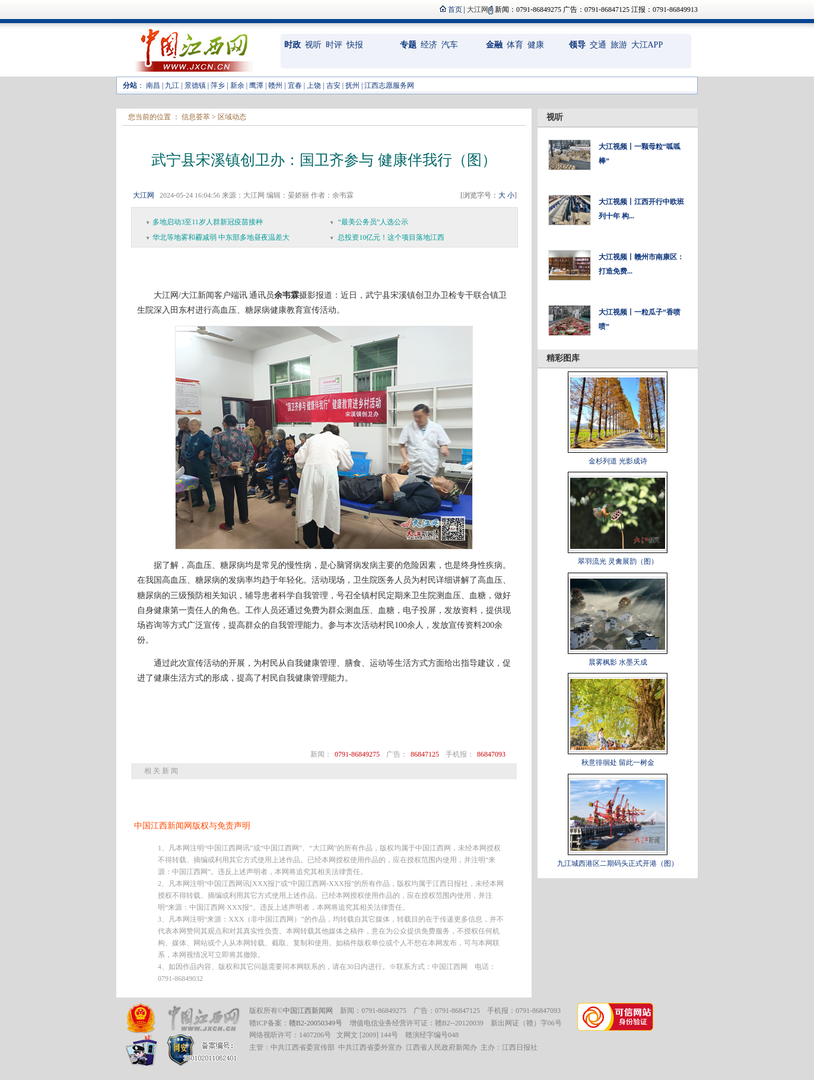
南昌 (153, 85)
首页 (455, 9)
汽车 (449, 44)
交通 (598, 44)
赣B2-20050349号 (315, 1023)
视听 (313, 44)
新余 (237, 85)
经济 (429, 44)
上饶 (314, 85)
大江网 (143, 195)
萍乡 (218, 85)
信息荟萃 (196, 117)
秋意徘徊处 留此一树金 (617, 762)
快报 (354, 44)
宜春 (295, 85)
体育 (515, 44)
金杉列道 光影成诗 (618, 461)
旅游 (618, 44)
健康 (535, 44)
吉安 (333, 85)
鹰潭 (256, 85)
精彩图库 (563, 358)
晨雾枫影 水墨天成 (618, 662)
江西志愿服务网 (389, 85)
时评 (334, 44)
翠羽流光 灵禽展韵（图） (618, 561)
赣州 (275, 85)
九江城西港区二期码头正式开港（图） (617, 863)
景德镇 (195, 85)
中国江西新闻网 (308, 1010)
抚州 (352, 85)
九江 (172, 85)
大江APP (647, 44)
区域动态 (232, 117)
